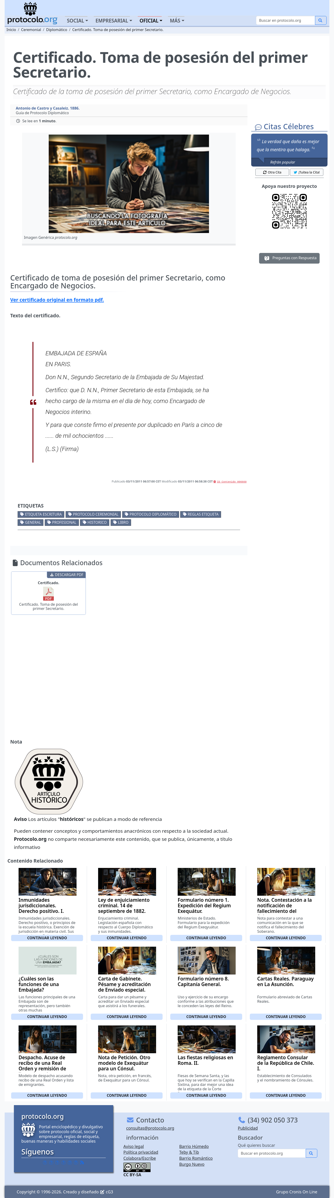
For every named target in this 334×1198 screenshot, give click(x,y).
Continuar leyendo (47, 937)
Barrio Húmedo (194, 1146)
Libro (123, 522)
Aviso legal (133, 1146)
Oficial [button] (149, 20)
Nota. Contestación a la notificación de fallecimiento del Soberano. (284, 908)
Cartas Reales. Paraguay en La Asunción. (285, 981)
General (33, 522)
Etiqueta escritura (43, 514)
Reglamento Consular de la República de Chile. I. (285, 1063)
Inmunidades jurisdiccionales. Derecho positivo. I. (41, 905)
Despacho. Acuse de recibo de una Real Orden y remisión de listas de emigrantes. (43, 1065)
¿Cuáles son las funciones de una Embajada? (39, 984)
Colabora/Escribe (139, 1158)
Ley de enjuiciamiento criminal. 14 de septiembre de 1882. (124, 905)
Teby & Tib (189, 1152)
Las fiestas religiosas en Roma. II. (205, 1060)
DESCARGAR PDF (67, 574)
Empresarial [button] (112, 20)
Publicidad (248, 1128)
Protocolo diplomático (153, 514)
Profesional (64, 522)
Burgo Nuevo (192, 1164)
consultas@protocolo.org (150, 1128)
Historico (97, 522)
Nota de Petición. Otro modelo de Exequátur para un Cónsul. (124, 1063)
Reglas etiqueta (203, 514)
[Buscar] (285, 20)
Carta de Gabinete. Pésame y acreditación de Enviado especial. (124, 984)
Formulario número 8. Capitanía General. (203, 981)
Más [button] (175, 20)
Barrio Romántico (196, 1158)
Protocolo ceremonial (96, 514)
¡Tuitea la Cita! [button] (306, 172)
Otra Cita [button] (272, 172)
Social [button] (75, 20)
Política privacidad (140, 1152)
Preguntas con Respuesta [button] (289, 258)
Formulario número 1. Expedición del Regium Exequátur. (204, 905)
